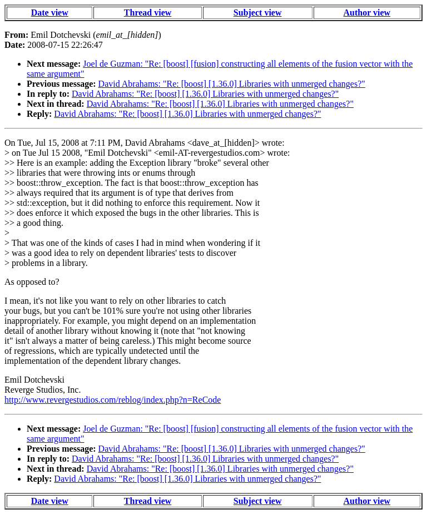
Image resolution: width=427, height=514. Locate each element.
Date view (49, 12)
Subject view (258, 12)
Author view (367, 12)
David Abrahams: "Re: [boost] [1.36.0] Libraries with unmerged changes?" (231, 83)
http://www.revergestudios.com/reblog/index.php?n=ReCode (112, 399)
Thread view (147, 12)
